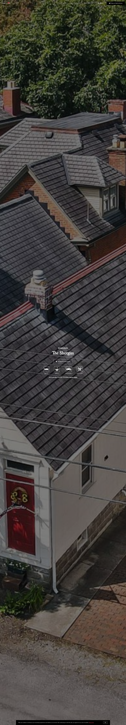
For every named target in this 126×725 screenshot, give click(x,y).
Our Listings (63, 3)
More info (91, 722)
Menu (100, 3)
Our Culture (88, 3)
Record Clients (75, 3)
